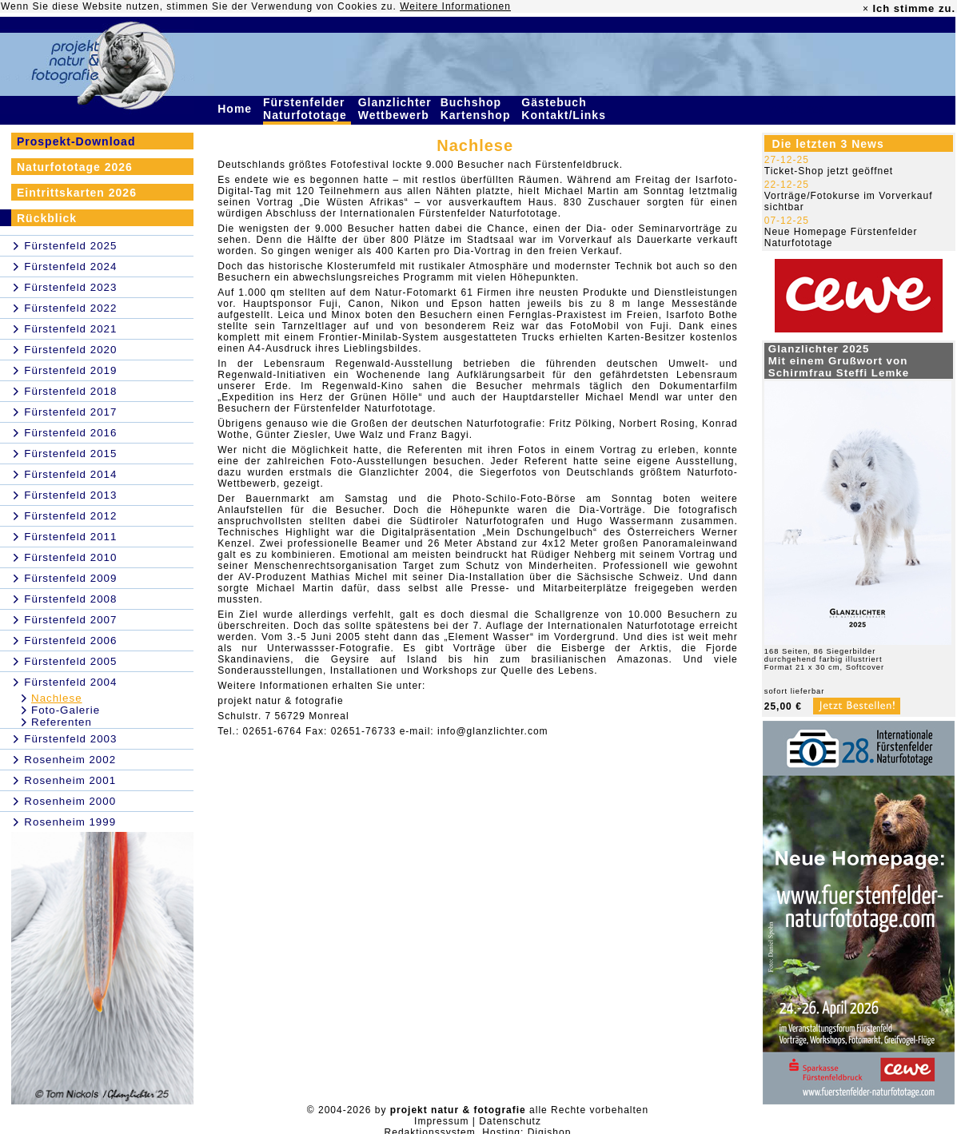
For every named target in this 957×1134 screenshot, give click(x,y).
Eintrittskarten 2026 (77, 192)
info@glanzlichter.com (492, 731)
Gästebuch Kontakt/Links (565, 108)
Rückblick (47, 218)
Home (236, 108)
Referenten (61, 722)
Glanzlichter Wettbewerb (395, 108)
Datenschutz (510, 1121)
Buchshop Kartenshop (478, 108)
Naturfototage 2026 (75, 167)
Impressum (441, 1121)
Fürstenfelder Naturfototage (307, 108)
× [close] (866, 8)
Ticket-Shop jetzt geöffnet (828, 171)
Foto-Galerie (65, 710)
